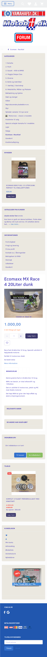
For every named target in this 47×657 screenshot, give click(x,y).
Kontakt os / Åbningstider (15, 252)
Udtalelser (9, 263)
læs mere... (15, 224)
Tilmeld (8, 648)
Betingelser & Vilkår (13, 256)
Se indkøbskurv (35, 455)
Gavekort (9, 267)
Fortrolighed (10, 242)
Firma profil (10, 249)
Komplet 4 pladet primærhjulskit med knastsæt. (22, 500)
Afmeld (17, 648)
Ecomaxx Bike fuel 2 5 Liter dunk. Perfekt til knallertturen (20, 186)
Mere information (10, 363)
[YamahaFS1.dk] (23, 13)
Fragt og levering (12, 245)
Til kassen (20, 455)
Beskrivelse (11, 371)
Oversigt (9, 260)
